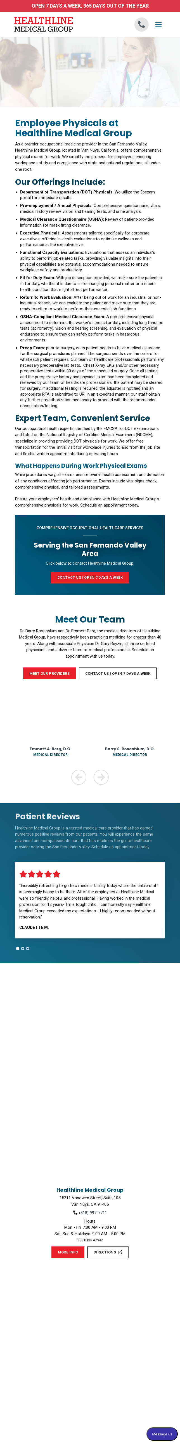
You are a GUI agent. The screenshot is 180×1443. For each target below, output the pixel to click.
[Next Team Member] (101, 777)
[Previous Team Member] (79, 777)
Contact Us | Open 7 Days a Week (118, 673)
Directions (108, 1252)
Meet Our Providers (49, 673)
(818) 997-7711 (93, 1212)
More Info (68, 1252)
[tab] (17, 948)
